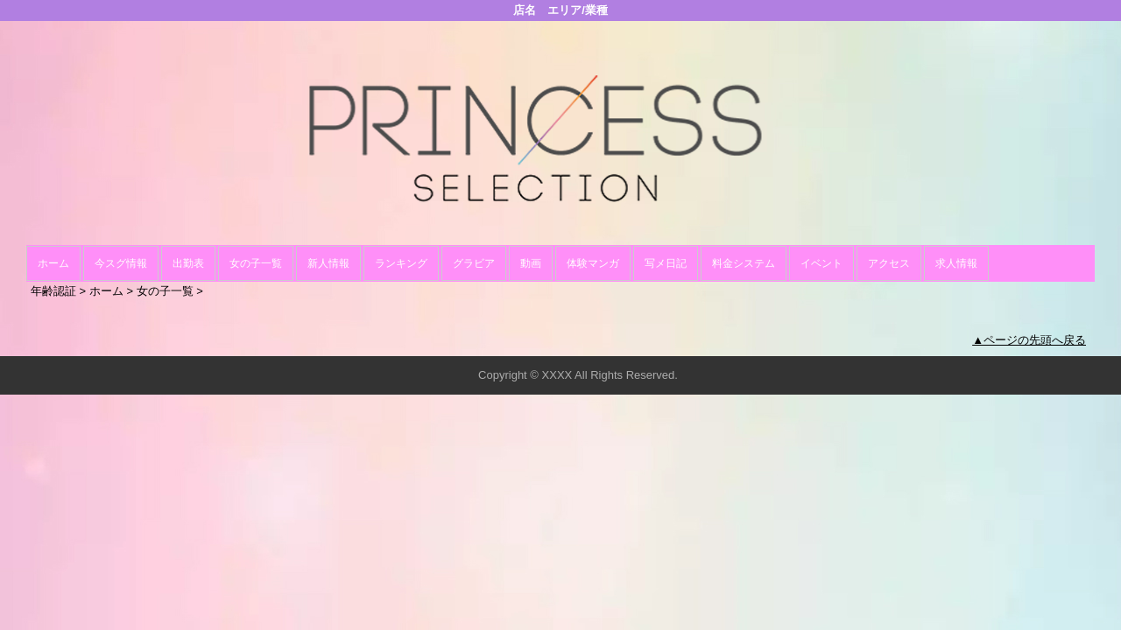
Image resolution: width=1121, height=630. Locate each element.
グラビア (474, 263)
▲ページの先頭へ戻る (1029, 339)
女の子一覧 (255, 263)
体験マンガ (593, 263)
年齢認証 (53, 291)
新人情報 (328, 263)
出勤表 (188, 263)
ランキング (401, 263)
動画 (530, 263)
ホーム (53, 263)
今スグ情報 (121, 263)
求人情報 (956, 263)
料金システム (743, 263)
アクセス (889, 263)
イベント (821, 263)
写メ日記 (666, 263)
